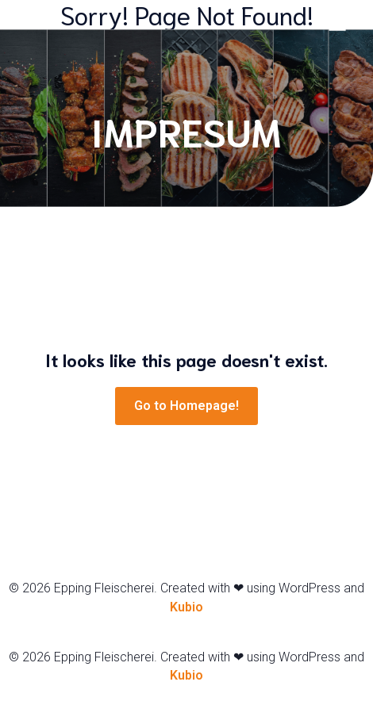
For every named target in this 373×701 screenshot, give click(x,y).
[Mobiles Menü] (337, 24)
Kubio (186, 607)
